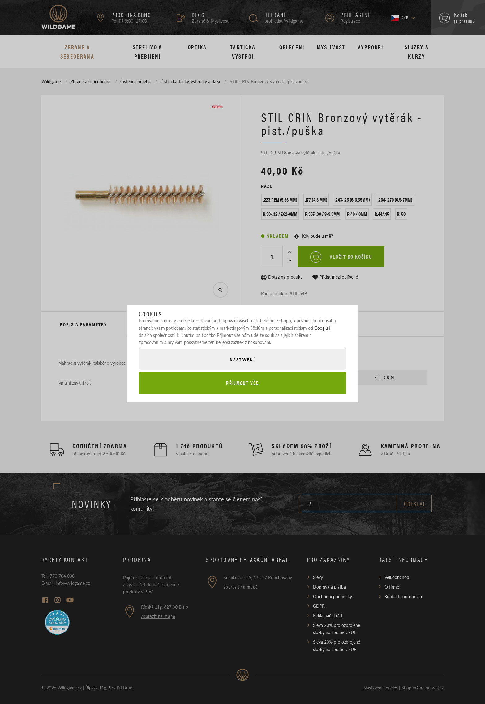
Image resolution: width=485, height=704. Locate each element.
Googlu (321, 328)
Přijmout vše (242, 382)
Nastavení (242, 359)
